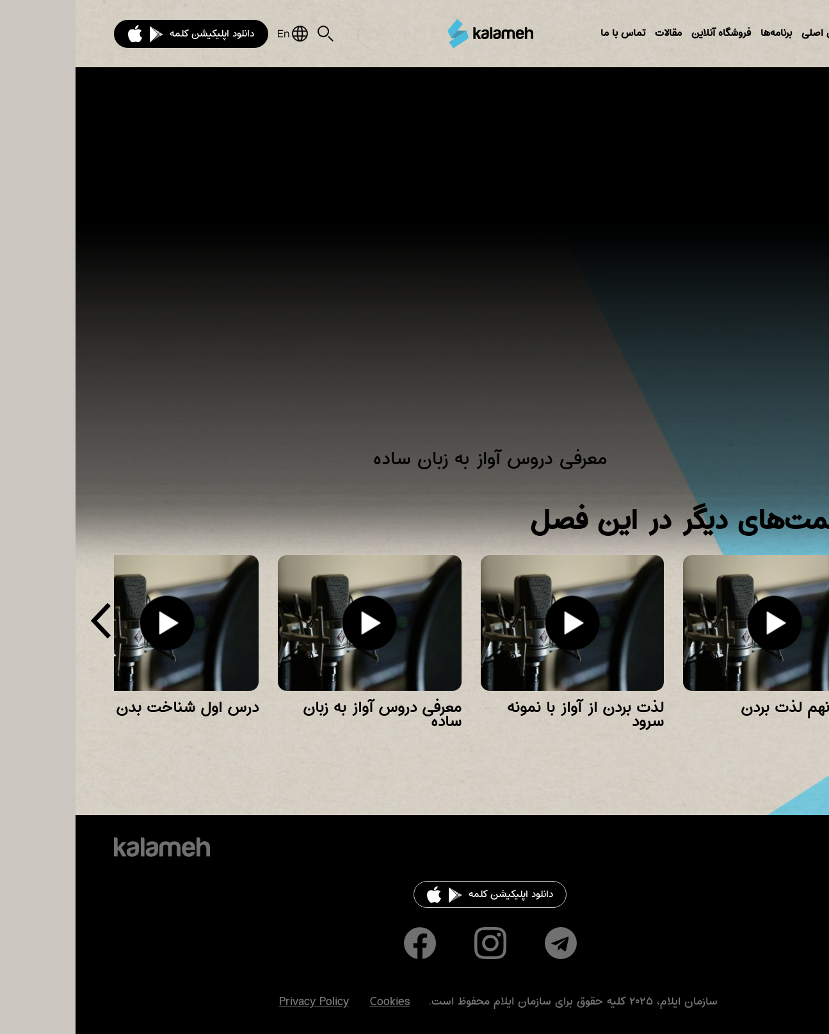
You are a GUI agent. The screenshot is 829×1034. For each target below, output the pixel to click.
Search (250, 34)
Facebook (344, 943)
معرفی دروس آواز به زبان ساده (306, 714)
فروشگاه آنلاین (645, 33)
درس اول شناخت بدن (111, 707)
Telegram (485, 943)
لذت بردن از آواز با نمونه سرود (509, 714)
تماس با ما (547, 33)
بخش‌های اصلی (758, 33)
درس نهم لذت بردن (728, 707)
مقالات (592, 33)
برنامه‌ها (700, 33)
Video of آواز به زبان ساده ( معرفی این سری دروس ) (414, 266)
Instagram (415, 943)
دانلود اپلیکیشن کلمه (136, 34)
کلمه (415, 33)
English (217, 34)
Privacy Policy (238, 1002)
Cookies (314, 1002)
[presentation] (25, 626)
